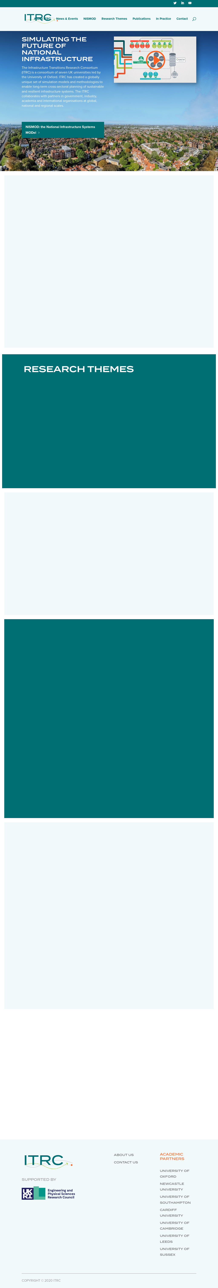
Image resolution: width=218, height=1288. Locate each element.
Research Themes (114, 19)
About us (124, 1155)
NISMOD (89, 19)
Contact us (126, 1162)
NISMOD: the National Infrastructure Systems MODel (60, 130)
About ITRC (42, 19)
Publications (142, 19)
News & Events (67, 19)
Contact (182, 19)
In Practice (163, 19)
